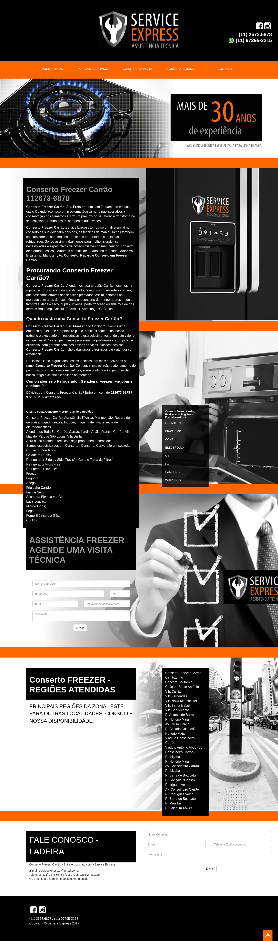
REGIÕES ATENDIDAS (180, 68)
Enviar (80, 627)
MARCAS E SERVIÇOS (94, 68)
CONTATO (225, 68)
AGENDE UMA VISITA (136, 68)
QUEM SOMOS (52, 68)
